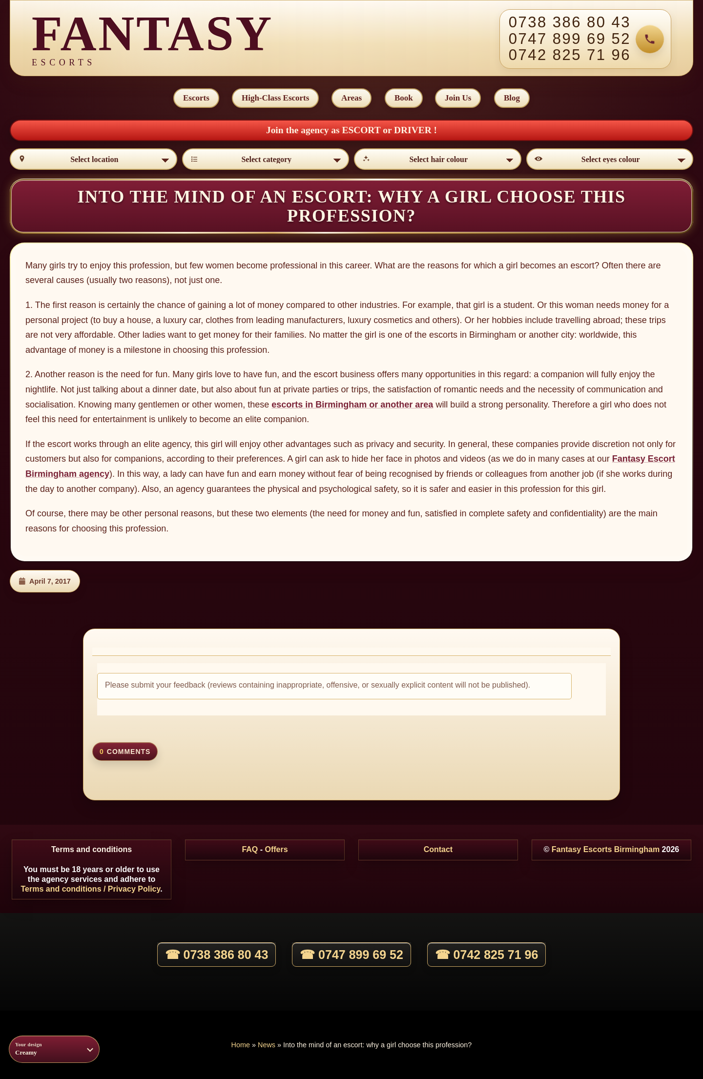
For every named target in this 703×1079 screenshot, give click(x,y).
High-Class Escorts (275, 97)
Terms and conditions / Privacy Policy (90, 889)
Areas (351, 97)
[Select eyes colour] (610, 159)
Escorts (196, 97)
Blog (512, 97)
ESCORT (362, 130)
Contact (438, 849)
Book (403, 97)
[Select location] (93, 159)
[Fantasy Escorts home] (152, 39)
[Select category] (266, 159)
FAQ (250, 849)
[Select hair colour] (437, 159)
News (266, 1045)
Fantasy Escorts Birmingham (606, 849)
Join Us (458, 97)
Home (240, 1045)
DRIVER (414, 130)
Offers (276, 849)
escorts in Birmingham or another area (352, 404)
